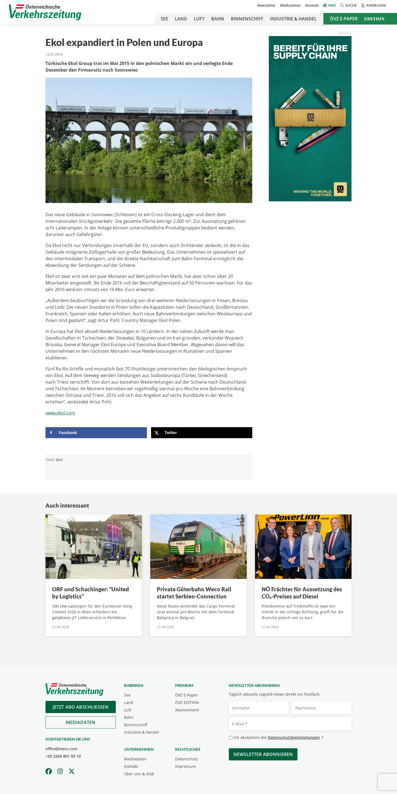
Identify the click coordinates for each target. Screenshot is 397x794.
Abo (332, 5)
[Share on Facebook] (96, 432)
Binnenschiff (247, 19)
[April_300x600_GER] (310, 118)
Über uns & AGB (139, 773)
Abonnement (187, 709)
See (164, 19)
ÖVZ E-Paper (344, 19)
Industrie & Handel (293, 19)
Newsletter (266, 5)
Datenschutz (186, 759)
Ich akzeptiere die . (278, 738)
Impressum (185, 766)
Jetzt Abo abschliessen (81, 707)
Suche (348, 5)
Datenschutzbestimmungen (294, 737)
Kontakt (312, 5)
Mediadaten (290, 5)
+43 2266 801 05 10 (63, 756)
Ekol (59, 459)
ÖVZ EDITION (187, 702)
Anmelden (373, 5)
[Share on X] (202, 432)
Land (181, 19)
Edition (374, 19)
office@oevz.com (61, 748)
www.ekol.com (60, 413)
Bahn (217, 19)
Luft (199, 19)
